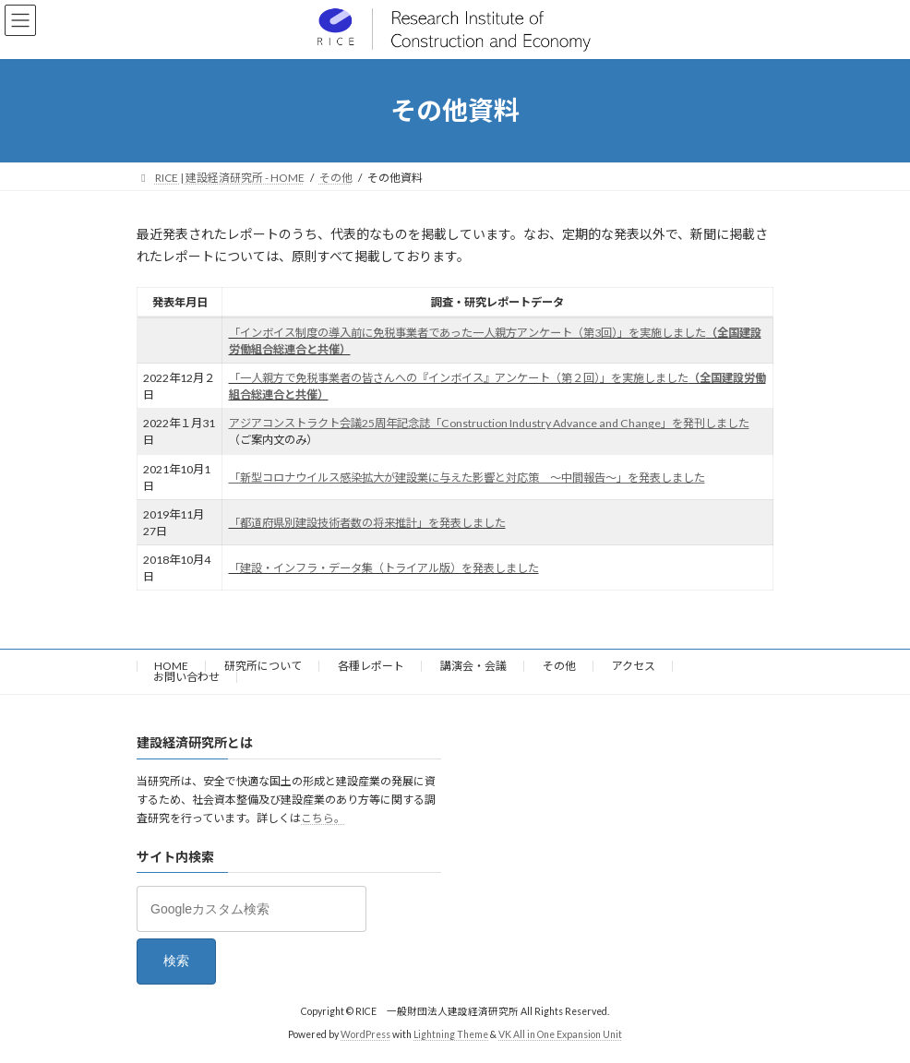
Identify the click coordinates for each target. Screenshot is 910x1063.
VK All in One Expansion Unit (560, 1035)
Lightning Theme (450, 1035)
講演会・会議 (473, 666)
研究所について (263, 666)
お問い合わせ (186, 677)
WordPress (365, 1035)
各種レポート (371, 666)
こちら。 (323, 819)
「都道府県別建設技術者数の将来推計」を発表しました (367, 523)
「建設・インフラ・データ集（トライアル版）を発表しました (384, 568)
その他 (559, 666)
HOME (171, 666)
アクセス (633, 666)
